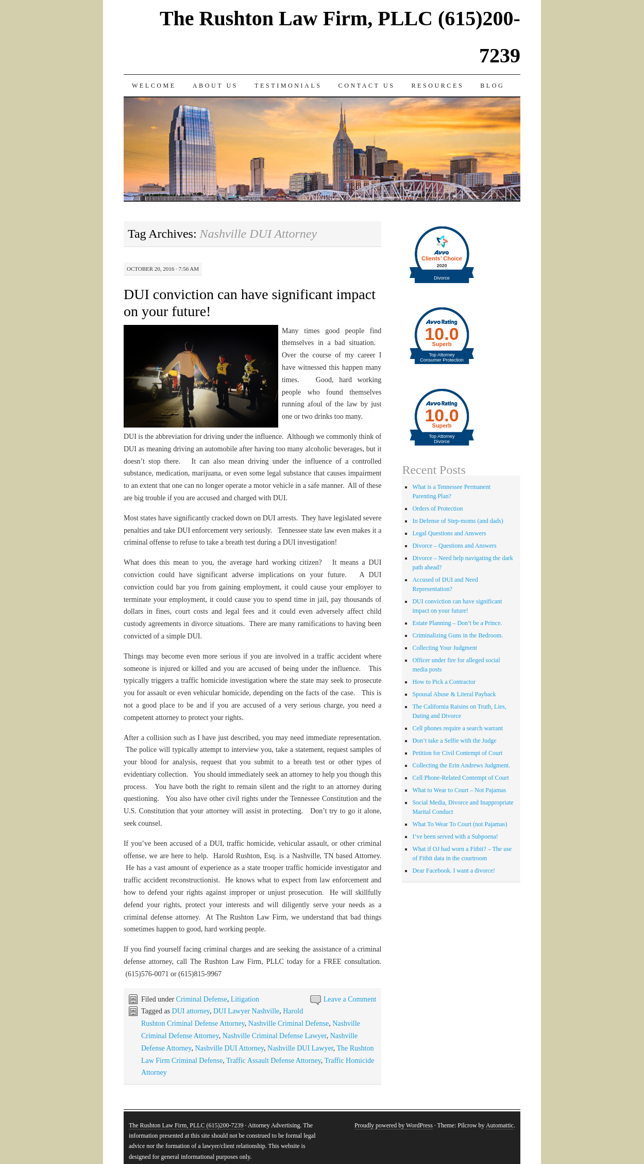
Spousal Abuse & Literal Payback (454, 694)
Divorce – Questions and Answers (454, 545)
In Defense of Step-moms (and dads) (457, 520)
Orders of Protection (437, 508)
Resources (437, 85)
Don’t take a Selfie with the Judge (454, 740)
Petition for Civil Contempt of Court (457, 753)
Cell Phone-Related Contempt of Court (460, 777)
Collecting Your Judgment (444, 647)
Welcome (154, 85)
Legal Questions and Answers (449, 533)
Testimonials (288, 85)
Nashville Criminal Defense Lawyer (275, 1036)
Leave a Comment (350, 999)
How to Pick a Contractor (444, 681)
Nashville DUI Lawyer (300, 1048)
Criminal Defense (201, 999)
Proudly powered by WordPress (393, 1125)
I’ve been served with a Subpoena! (455, 836)
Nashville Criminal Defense (288, 1023)
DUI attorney (191, 1011)
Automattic (500, 1125)
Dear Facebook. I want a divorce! (453, 870)
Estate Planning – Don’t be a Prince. (457, 623)
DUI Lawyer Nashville (246, 1011)
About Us (215, 85)
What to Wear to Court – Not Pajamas (459, 790)
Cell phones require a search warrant (457, 728)
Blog (492, 85)
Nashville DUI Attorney (229, 1048)
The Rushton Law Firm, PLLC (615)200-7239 (186, 1125)
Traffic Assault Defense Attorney (273, 1060)
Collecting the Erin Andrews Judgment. (461, 765)
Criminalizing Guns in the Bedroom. (457, 635)
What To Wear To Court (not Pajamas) (459, 824)
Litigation (245, 999)
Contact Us (366, 85)
